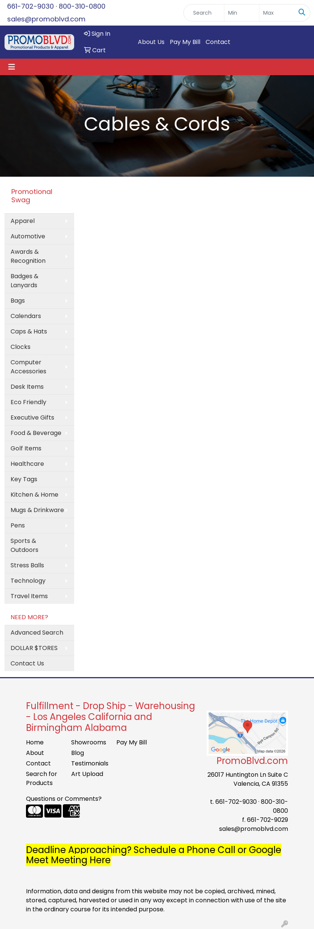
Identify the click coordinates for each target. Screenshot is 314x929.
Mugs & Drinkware (37, 510)
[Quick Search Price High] (276, 12)
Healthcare (27, 463)
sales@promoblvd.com (46, 19)
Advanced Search (37, 632)
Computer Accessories (28, 367)
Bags (18, 300)
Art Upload (87, 774)
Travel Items (29, 596)
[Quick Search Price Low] (241, 12)
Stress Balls (27, 565)
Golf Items (26, 448)
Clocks (20, 347)
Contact (218, 42)
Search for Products (41, 778)
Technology (28, 580)
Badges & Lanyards (24, 280)
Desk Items (27, 386)
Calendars (26, 316)
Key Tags (24, 479)
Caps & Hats (29, 331)
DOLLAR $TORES (34, 648)
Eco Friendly (28, 402)
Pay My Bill (185, 42)
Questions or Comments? (64, 798)
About (35, 753)
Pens (18, 525)
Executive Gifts (32, 417)
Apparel (23, 221)
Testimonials (89, 763)
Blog (77, 753)
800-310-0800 (82, 6)
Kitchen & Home (34, 494)
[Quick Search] (203, 12)
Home (35, 742)
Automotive (28, 236)
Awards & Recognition (28, 256)
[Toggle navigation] (12, 67)
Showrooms (88, 742)
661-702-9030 (30, 6)
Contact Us (27, 663)
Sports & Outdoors (24, 545)
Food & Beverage (36, 433)
